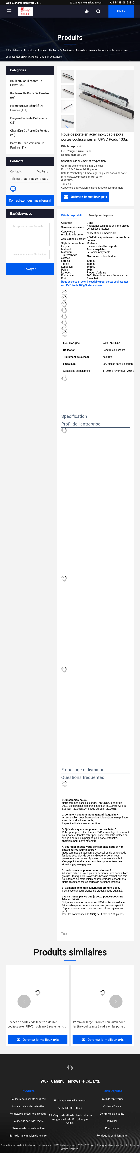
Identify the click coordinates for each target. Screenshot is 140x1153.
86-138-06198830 (122, 2)
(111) (26, 108)
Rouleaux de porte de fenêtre (54, 50)
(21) (27, 145)
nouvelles (111, 1121)
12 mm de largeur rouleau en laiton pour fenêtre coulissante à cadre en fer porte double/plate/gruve (99, 1024)
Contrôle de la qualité (112, 1113)
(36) (28, 120)
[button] (68, 126)
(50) (26, 83)
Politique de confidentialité (112, 1135)
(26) (29, 133)
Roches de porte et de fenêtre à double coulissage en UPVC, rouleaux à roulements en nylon (36, 1024)
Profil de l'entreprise (112, 1099)
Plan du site (112, 1128)
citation (121, 11)
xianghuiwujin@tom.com (86, 2)
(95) (29, 96)
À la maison (13, 50)
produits (29, 50)
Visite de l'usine (112, 1106)
